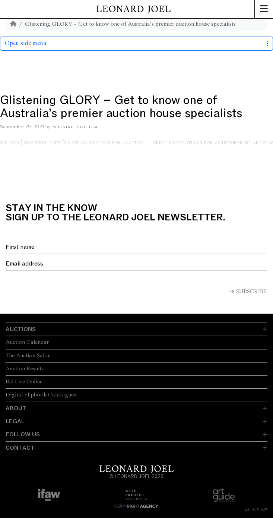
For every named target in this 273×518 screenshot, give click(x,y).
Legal (15, 421)
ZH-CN (252, 509)
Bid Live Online (24, 382)
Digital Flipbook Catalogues (41, 395)
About (16, 408)
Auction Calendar (27, 342)
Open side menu (136, 43)
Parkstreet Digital (75, 126)
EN (264, 509)
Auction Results (25, 368)
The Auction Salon (28, 355)
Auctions (21, 329)
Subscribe (251, 291)
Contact (20, 448)
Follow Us (23, 434)
